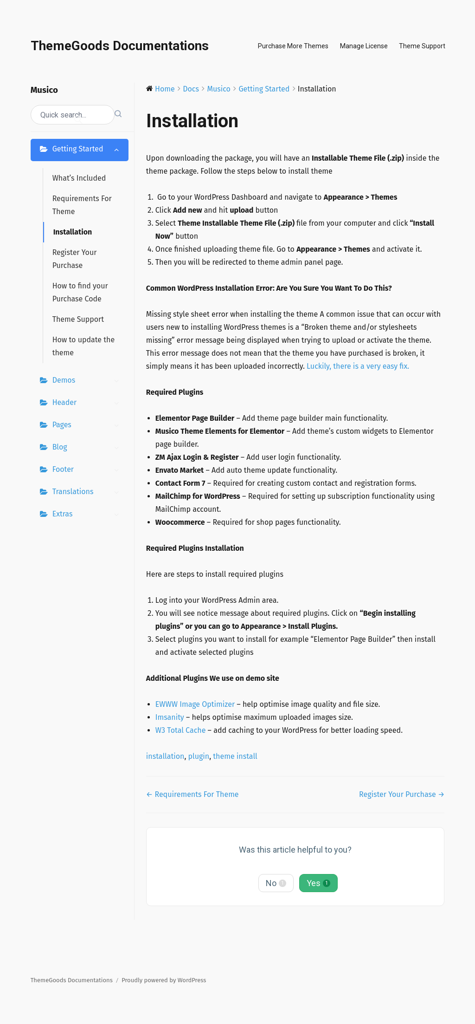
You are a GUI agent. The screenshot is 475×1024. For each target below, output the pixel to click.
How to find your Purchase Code (80, 292)
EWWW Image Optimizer (195, 704)
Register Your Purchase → (401, 794)
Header (88, 403)
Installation (72, 232)
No (276, 883)
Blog (88, 448)
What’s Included (79, 178)
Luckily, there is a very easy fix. (358, 366)
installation (165, 756)
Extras (88, 515)
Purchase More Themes (293, 46)
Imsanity (169, 717)
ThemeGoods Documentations (120, 45)
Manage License (364, 46)
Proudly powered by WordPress (164, 980)
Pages (88, 425)
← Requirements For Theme (192, 794)
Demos (88, 381)
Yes (318, 883)
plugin (198, 756)
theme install (235, 756)
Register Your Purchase (74, 259)
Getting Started (88, 150)
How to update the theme (83, 346)
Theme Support (422, 46)
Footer (88, 470)
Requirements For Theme (82, 205)
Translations (88, 492)
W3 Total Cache (180, 730)
